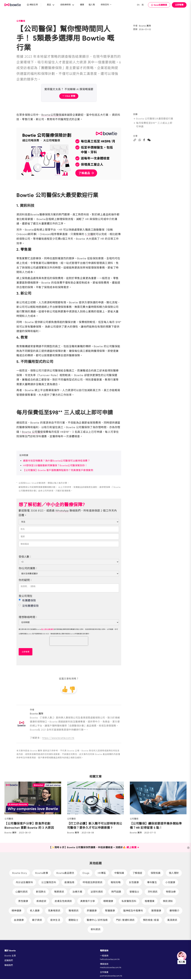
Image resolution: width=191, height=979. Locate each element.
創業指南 (69, 882)
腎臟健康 (110, 910)
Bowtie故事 (41, 873)
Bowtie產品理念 (65, 873)
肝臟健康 (92, 910)
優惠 (82, 4)
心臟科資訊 (21, 891)
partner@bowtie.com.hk (111, 976)
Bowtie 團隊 (145, 26)
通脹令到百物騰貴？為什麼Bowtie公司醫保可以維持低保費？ (56, 460)
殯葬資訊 (59, 891)
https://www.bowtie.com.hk (58, 737)
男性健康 (23, 901)
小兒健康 (170, 882)
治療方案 (77, 891)
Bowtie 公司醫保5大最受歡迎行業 (153, 118)
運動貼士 (73, 920)
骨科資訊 (95, 929)
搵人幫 (92, 4)
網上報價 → (133, 847)
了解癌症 (137, 873)
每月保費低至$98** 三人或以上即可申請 (152, 125)
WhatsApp (62, 510)
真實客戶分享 (87, 901)
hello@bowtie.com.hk (110, 959)
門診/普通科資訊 (125, 920)
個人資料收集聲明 (47, 629)
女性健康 (134, 882)
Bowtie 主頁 (10, 955)
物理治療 (171, 891)
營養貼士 (134, 891)
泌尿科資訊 (97, 891)
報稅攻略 (116, 882)
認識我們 (8, 960)
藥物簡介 (174, 910)
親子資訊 (37, 920)
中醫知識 (119, 873)
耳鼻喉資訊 (54, 910)
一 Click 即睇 (68, 96)
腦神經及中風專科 (133, 910)
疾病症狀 (41, 901)
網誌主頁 (32, 4)
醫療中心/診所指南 (97, 920)
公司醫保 (20, 21)
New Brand (12, 4)
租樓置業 (150, 901)
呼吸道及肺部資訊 (92, 882)
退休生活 (55, 920)
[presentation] (69, 640)
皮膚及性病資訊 (63, 901)
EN (138, 5)
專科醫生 (152, 882)
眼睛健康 (108, 901)
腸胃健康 (156, 910)
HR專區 (102, 873)
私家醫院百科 (129, 901)
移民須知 (168, 901)
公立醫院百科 (48, 882)
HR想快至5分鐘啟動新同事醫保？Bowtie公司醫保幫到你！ (55, 465)
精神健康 (16, 910)
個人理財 (174, 873)
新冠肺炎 (41, 891)
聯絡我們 (8, 965)
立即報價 (179, 5)
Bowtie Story (19, 873)
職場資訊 (73, 910)
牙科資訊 (153, 891)
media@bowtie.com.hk (110, 967)
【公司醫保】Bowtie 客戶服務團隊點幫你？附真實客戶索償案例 (58, 470)
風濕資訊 (172, 920)
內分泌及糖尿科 (24, 882)
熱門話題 (116, 891)
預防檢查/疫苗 (151, 920)
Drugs (86, 873)
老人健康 (35, 910)
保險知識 (156, 873)
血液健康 (19, 920)
